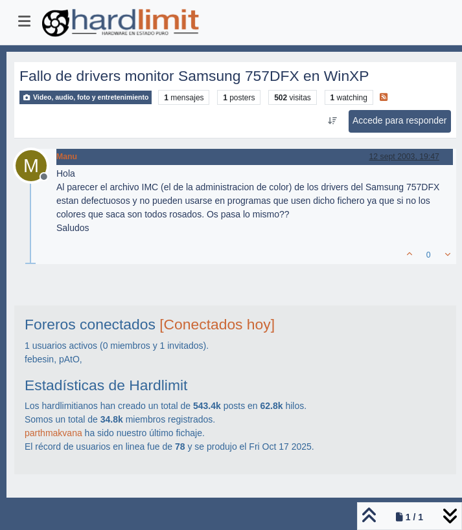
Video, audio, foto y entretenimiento (85, 97)
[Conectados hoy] (217, 324)
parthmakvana (53, 433)
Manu (66, 156)
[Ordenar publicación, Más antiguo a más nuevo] (332, 121)
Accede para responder (399, 120)
